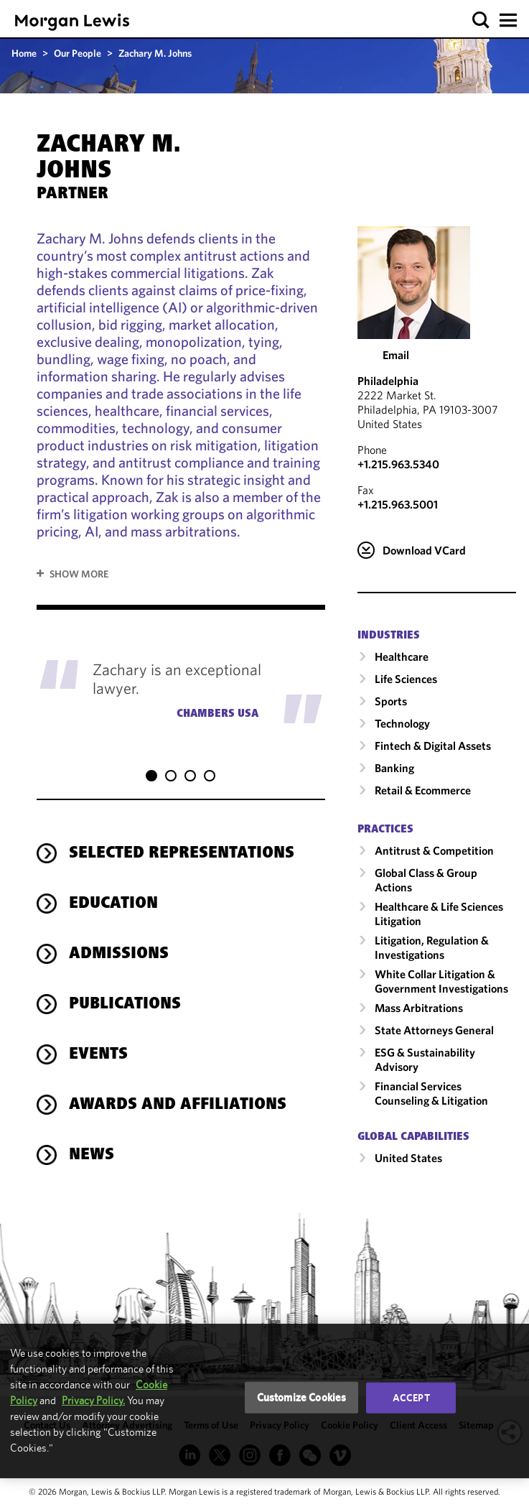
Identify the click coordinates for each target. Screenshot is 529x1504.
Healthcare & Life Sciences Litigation (439, 913)
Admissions (119, 940)
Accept (411, 1397)
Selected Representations (181, 839)
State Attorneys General (434, 1030)
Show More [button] (79, 573)
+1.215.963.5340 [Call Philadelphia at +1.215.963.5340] (398, 464)
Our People (77, 53)
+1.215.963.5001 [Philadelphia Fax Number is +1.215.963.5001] (397, 504)
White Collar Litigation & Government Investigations (441, 981)
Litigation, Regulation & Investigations (432, 947)
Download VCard (424, 550)
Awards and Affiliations (177, 1091)
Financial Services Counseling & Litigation (431, 1093)
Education (113, 890)
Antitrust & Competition (434, 850)
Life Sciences (406, 679)
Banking (394, 768)
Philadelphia (387, 380)
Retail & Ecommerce (423, 790)
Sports (391, 701)
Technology (402, 723)
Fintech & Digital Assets (433, 745)
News (91, 1141)
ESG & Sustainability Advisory (425, 1059)
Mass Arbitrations (419, 1008)
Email (396, 355)
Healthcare (402, 656)
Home (24, 53)
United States (408, 1158)
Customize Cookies (302, 1397)
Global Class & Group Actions (426, 879)
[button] (481, 20)
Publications (125, 990)
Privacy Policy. (93, 1400)
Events (98, 1040)
